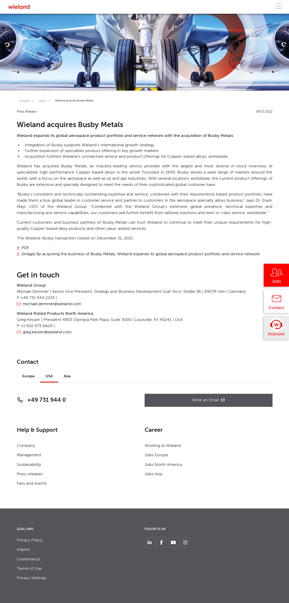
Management (29, 455)
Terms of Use (29, 569)
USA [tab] (49, 376)
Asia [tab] (67, 376)
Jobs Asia (153, 474)
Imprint (23, 550)
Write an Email (208, 400)
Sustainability (29, 465)
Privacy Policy (29, 540)
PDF (25, 248)
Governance (28, 559)
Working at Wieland (163, 446)
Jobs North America (163, 465)
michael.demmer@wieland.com (52, 304)
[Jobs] (276, 277)
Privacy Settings (31, 578)
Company (26, 446)
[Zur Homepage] (19, 7)
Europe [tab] (28, 376)
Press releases (30, 474)
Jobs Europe (156, 455)
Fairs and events (32, 483)
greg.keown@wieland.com (47, 332)
